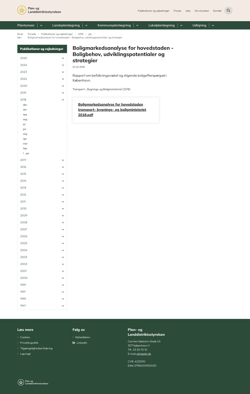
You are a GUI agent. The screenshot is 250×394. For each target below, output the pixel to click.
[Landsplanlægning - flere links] (85, 25)
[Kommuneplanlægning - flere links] (137, 25)
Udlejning (199, 25)
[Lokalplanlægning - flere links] (180, 25)
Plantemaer (26, 25)
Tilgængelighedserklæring (36, 348)
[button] (62, 58)
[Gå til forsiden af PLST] (39, 11)
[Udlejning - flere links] (212, 25)
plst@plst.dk (144, 354)
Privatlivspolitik (29, 342)
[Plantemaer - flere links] (40, 25)
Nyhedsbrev (82, 337)
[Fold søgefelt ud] (228, 10)
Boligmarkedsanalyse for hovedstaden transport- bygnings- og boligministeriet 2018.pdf (112, 109)
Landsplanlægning (66, 25)
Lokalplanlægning (162, 25)
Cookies (25, 337)
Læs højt (25, 354)
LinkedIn (82, 342)
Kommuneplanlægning (114, 25)
